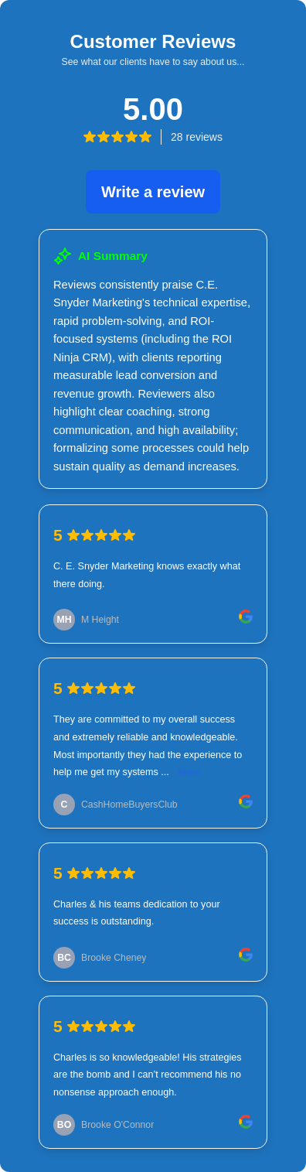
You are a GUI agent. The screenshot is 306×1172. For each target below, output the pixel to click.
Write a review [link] (153, 191)
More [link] (189, 772)
